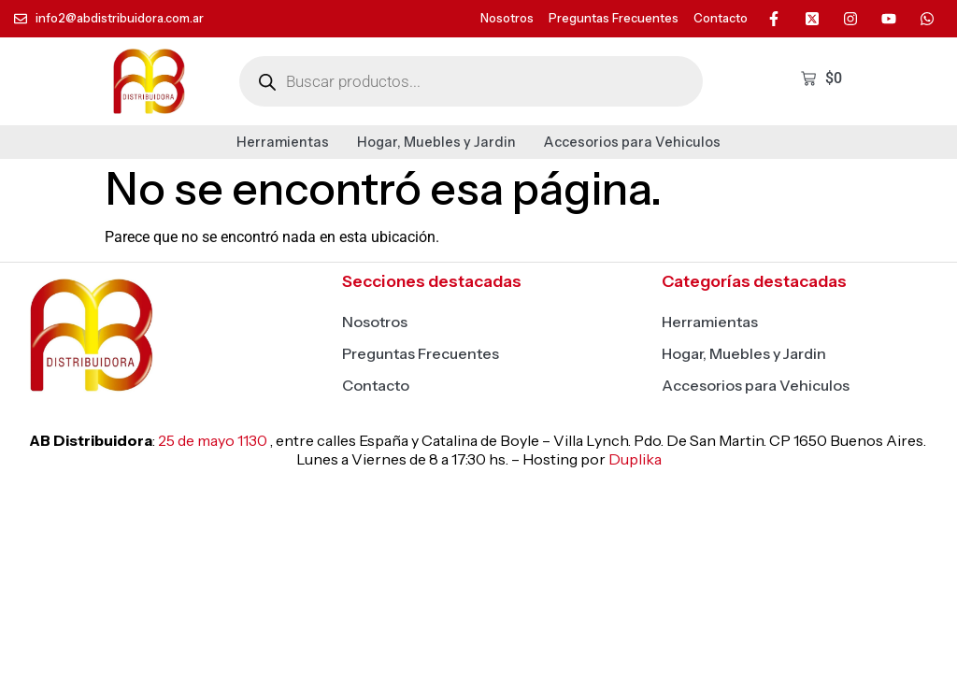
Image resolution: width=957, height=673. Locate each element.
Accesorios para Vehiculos (632, 142)
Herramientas (282, 142)
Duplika (635, 459)
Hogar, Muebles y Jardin (436, 142)
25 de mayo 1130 (212, 440)
